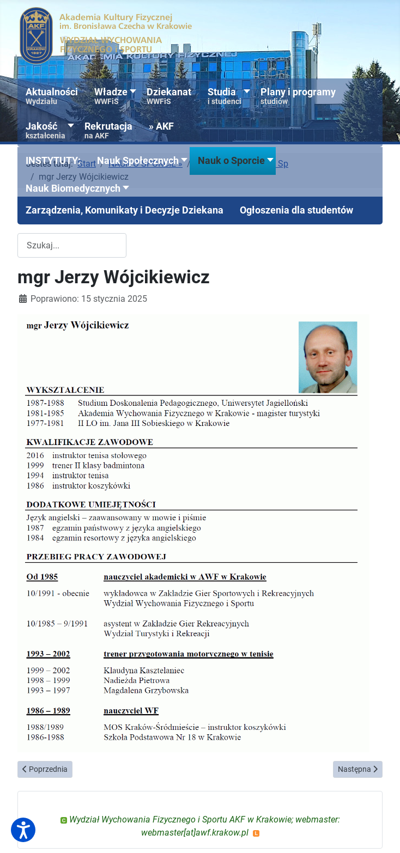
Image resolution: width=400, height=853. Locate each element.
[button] (53, 161)
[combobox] (71, 245)
